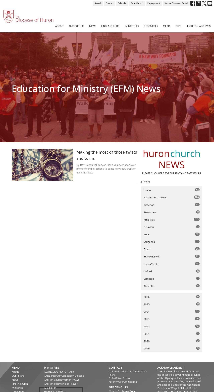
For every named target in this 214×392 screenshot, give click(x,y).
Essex (172, 249)
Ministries (132, 26)
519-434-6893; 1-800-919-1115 (128, 371)
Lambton (172, 278)
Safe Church (137, 3)
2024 (172, 311)
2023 (172, 319)
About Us (172, 286)
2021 (172, 333)
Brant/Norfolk (172, 256)
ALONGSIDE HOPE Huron (59, 371)
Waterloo (172, 205)
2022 (172, 326)
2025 (172, 304)
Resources (151, 26)
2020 (172, 341)
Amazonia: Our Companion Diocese (64, 375)
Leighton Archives (198, 26)
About (59, 26)
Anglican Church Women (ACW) (61, 379)
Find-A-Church (110, 26)
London (172, 190)
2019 (172, 348)
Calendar (122, 3)
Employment (153, 3)
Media (167, 26)
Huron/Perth (172, 264)
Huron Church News (172, 197)
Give (178, 26)
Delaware (172, 227)
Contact (110, 3)
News (92, 26)
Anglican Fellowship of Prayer (61, 383)
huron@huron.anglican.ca (123, 381)
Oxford (172, 271)
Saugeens (172, 241)
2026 (172, 297)
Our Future (76, 26)
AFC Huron (50, 387)
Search (97, 3)
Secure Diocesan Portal (176, 3)
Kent (172, 234)
